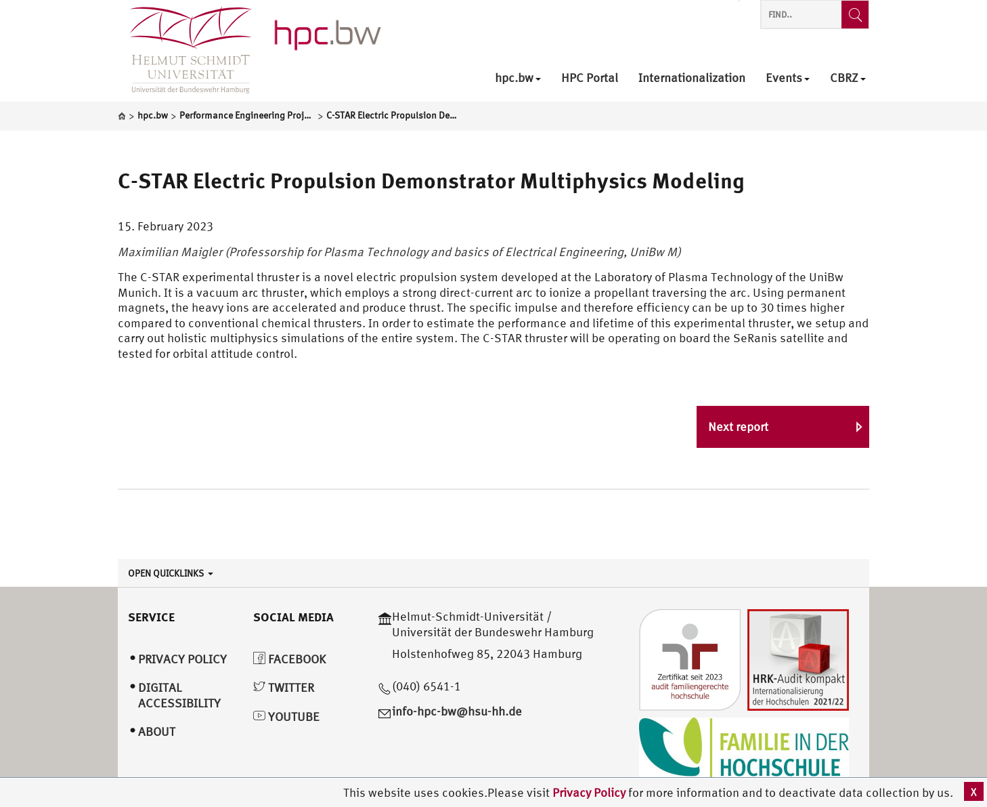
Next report (738, 426)
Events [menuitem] (788, 78)
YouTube (286, 716)
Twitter (283, 687)
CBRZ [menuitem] (848, 78)
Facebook (289, 659)
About (156, 731)
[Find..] (855, 14)
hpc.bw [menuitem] (518, 78)
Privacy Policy (590, 792)
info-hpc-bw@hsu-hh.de (457, 711)
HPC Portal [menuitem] (589, 78)
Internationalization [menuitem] (691, 78)
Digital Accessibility (179, 695)
